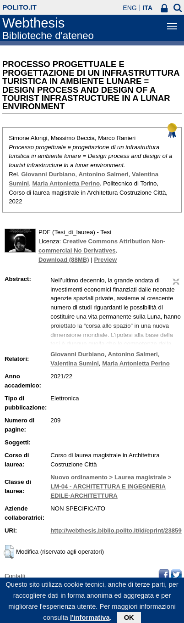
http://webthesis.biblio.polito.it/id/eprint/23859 (115, 530)
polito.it (19, 7)
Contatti (15, 575)
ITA (148, 8)
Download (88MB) (63, 259)
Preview (105, 259)
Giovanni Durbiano (48, 174)
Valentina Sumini (74, 363)
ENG (129, 8)
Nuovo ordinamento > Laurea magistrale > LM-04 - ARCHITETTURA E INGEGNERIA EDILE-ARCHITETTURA (110, 486)
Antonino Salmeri (104, 174)
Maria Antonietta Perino (66, 183)
